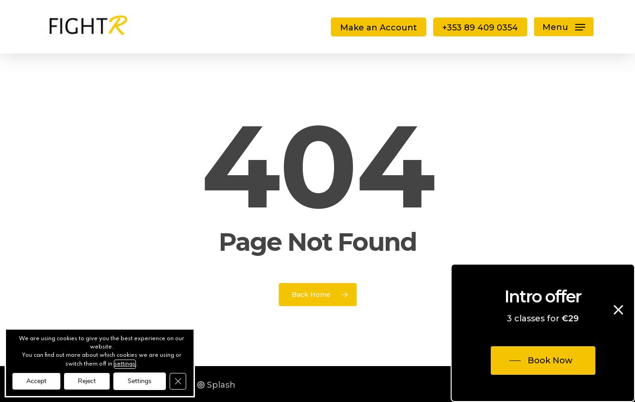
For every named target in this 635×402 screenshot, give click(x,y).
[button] (564, 27)
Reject (87, 381)
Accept (36, 381)
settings (124, 364)
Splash (216, 385)
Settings (140, 381)
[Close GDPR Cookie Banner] (178, 381)
